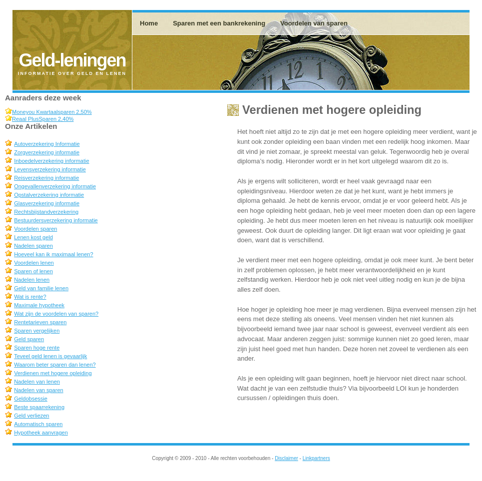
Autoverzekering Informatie (46, 144)
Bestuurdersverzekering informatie (56, 220)
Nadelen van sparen (38, 390)
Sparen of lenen (33, 271)
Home (149, 23)
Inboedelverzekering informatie (51, 161)
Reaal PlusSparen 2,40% (42, 119)
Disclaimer (286, 458)
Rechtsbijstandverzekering (46, 212)
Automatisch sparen (38, 424)
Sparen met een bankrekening (219, 23)
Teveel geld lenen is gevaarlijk (50, 356)
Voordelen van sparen (314, 23)
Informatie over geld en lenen (72, 73)
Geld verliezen (31, 416)
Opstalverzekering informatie (49, 195)
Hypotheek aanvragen (41, 433)
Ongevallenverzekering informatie (55, 186)
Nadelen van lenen (37, 382)
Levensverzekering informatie (50, 169)
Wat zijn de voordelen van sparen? (56, 314)
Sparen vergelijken (36, 331)
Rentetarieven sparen (40, 322)
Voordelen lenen (34, 263)
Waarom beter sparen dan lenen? (54, 365)
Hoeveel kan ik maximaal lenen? (53, 254)
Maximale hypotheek (39, 305)
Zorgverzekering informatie (46, 152)
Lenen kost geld (33, 237)
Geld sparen (29, 339)
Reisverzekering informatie (46, 178)
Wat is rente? (30, 297)
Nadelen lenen (31, 280)
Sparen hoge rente (36, 348)
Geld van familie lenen (41, 288)
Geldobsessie (30, 399)
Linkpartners (316, 458)
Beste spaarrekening (39, 407)
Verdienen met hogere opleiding (52, 373)
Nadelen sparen (33, 246)
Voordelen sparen (35, 229)
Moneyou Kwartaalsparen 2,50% (52, 112)
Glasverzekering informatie (46, 203)
